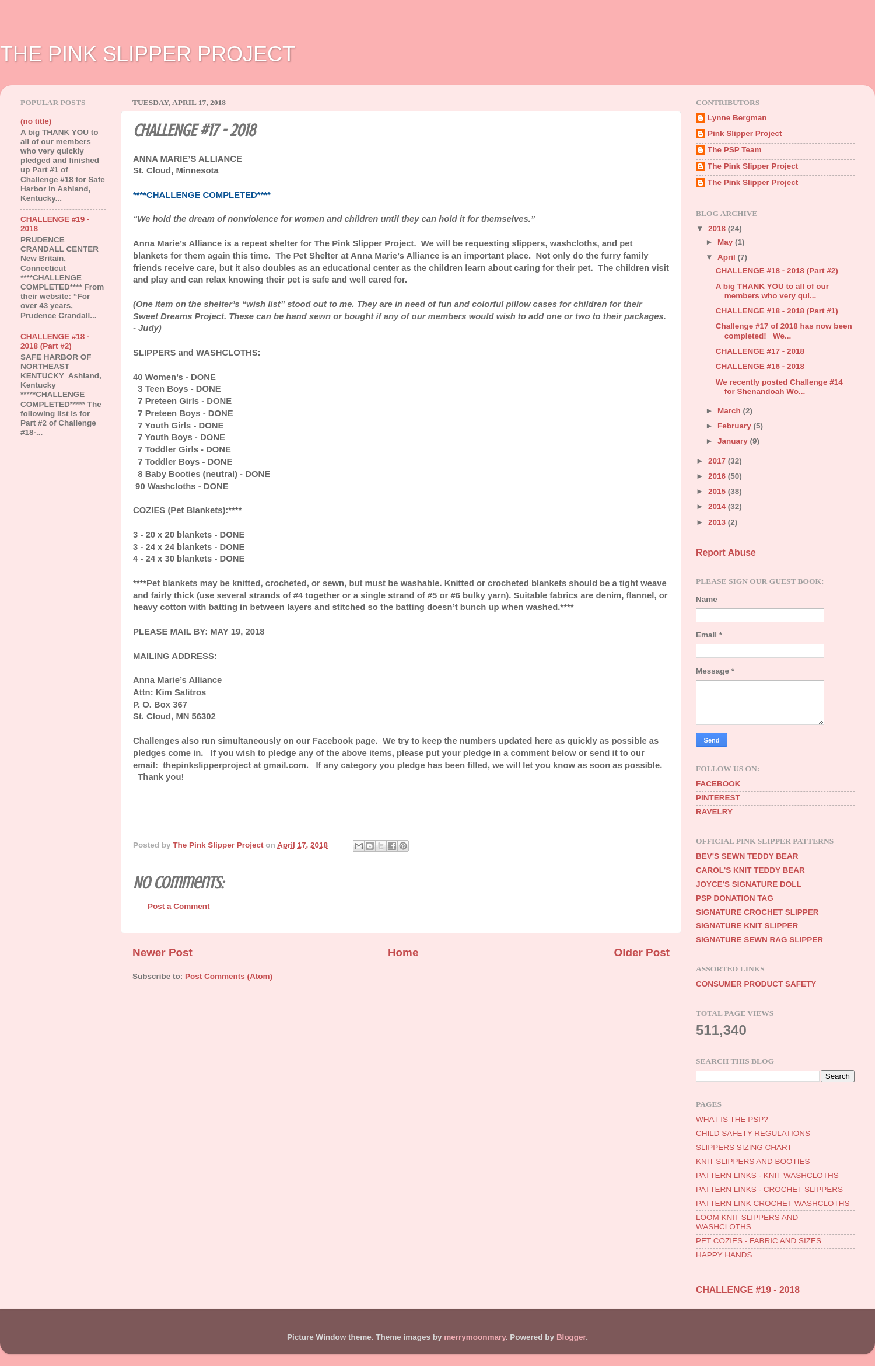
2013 (718, 522)
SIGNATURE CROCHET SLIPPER (757, 912)
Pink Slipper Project (745, 133)
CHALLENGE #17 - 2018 (760, 351)
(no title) (35, 121)
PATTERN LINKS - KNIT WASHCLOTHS (767, 1175)
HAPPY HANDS (724, 1254)
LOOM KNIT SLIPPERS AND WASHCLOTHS (747, 1222)
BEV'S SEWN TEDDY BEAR (747, 856)
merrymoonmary (475, 1337)
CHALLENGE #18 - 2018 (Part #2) (55, 341)
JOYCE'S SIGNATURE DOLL (749, 884)
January (734, 441)
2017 (718, 461)
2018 (718, 228)
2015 (718, 491)
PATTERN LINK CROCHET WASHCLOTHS (773, 1203)
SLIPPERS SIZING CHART (744, 1147)
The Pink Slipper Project (753, 166)
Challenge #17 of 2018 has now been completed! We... (784, 331)
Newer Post (162, 952)
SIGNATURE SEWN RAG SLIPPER (759, 939)
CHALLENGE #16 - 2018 (760, 366)
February (736, 425)
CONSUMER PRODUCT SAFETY (756, 984)
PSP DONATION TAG (735, 898)
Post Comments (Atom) (228, 976)
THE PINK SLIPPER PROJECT (147, 54)
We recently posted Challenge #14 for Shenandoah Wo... (779, 387)
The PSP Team (735, 149)
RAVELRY (714, 811)
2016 (718, 476)
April (728, 257)
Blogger (571, 1337)
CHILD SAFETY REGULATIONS (753, 1133)
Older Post (642, 952)
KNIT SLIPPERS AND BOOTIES (753, 1161)
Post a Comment (179, 906)
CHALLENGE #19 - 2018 (748, 1290)
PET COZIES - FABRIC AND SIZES (758, 1240)
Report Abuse (726, 552)
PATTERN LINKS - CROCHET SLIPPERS (769, 1189)
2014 (718, 506)
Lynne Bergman (737, 117)
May (726, 242)
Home (403, 952)
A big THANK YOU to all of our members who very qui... (772, 291)
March (730, 410)
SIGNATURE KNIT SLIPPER (747, 925)
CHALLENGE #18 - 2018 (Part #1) (777, 310)
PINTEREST (718, 797)
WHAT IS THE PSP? (732, 1119)
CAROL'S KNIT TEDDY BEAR (750, 870)
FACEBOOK (718, 783)
